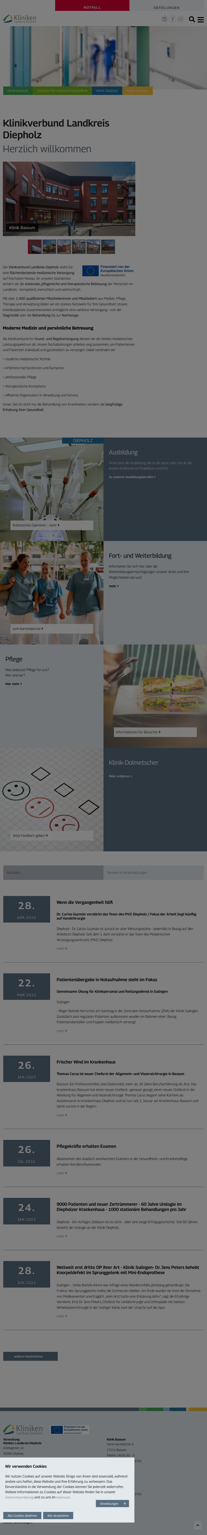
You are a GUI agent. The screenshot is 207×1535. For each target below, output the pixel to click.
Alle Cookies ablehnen (22, 1515)
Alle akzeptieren (58, 1515)
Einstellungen (109, 1503)
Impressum (63, 1497)
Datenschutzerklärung (19, 1497)
